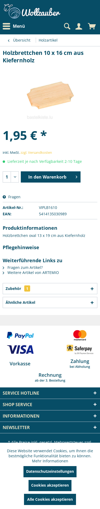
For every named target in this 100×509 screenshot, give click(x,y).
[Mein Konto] (78, 26)
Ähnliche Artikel (20, 302)
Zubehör (18, 288)
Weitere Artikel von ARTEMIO (31, 272)
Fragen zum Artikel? (23, 267)
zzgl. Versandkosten (36, 152)
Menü (14, 26)
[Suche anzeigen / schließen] (66, 26)
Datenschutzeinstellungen (50, 471)
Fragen (12, 196)
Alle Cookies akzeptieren (50, 499)
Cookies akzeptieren (50, 485)
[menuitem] (15, 26)
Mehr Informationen (50, 460)
